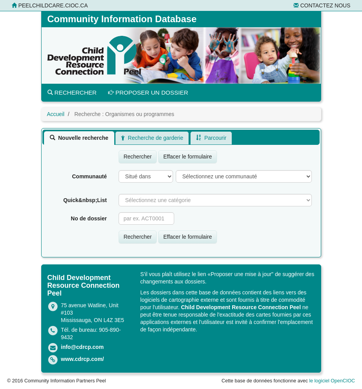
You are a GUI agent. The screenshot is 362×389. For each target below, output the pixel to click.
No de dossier (89, 218)
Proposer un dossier (148, 92)
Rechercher (72, 92)
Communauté (89, 176)
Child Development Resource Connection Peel (241, 307)
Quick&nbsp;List (85, 200)
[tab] (79, 137)
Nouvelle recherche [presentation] (79, 138)
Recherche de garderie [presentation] (152, 138)
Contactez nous (322, 5)
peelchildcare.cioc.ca (50, 5)
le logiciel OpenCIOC (332, 381)
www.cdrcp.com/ (82, 359)
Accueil (56, 114)
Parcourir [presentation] (211, 138)
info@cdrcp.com (82, 347)
